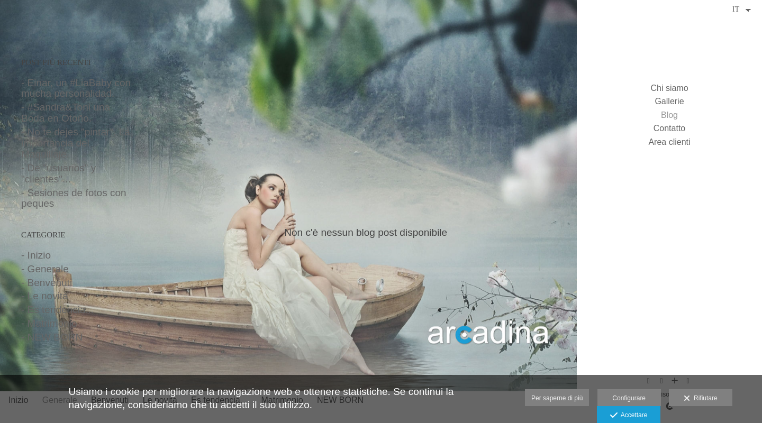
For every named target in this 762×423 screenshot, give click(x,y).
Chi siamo (669, 88)
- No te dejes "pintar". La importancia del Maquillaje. (75, 143)
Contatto (669, 128)
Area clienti (669, 141)
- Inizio (36, 255)
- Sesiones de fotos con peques (73, 198)
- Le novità (44, 295)
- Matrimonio (49, 323)
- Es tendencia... (57, 309)
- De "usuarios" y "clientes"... (58, 173)
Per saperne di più (557, 398)
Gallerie (669, 101)
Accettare (629, 415)
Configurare (629, 398)
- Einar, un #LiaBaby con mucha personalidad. (76, 88)
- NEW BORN (52, 337)
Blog (669, 115)
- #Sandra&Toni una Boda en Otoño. (65, 113)
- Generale (45, 268)
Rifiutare (700, 398)
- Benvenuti (46, 282)
